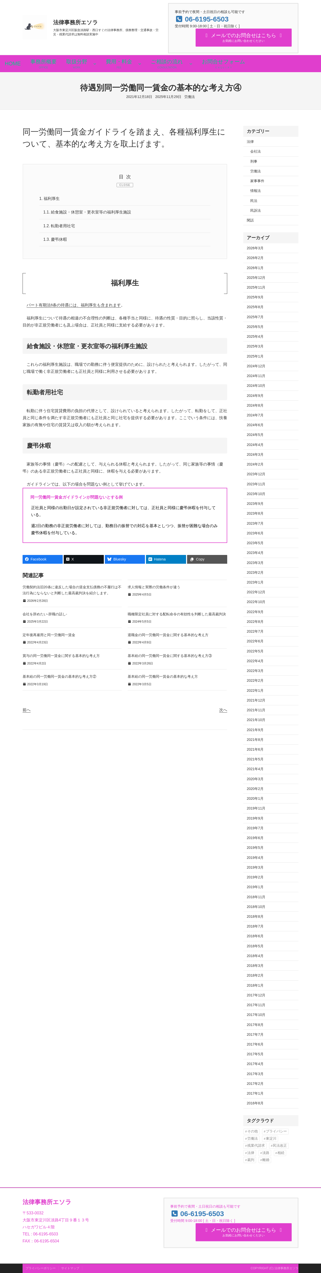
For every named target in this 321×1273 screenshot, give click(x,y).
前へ (27, 710)
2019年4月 (255, 858)
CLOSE (125, 185)
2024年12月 (256, 366)
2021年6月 (255, 749)
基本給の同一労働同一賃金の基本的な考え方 (163, 677)
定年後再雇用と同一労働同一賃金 (49, 635)
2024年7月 (255, 415)
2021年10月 (256, 720)
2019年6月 (255, 838)
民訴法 (255, 210)
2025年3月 (255, 346)
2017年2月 (255, 1084)
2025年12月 (256, 278)
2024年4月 (255, 445)
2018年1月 (255, 985)
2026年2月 (255, 258)
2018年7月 (255, 926)
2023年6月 (255, 533)
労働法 (189, 97)
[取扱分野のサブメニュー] (94, 63)
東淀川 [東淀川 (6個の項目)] (271, 1138)
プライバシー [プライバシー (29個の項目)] (276, 1131)
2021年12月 (256, 700)
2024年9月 (255, 396)
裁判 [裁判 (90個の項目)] (250, 1160)
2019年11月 (256, 808)
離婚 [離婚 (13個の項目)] (265, 1160)
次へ (223, 710)
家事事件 (257, 181)
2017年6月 (255, 1044)
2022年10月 (256, 602)
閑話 (250, 220)
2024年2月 (255, 464)
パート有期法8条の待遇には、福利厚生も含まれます (74, 306)
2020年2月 (255, 789)
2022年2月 (255, 680)
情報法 (255, 191)
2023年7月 (255, 523)
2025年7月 (255, 317)
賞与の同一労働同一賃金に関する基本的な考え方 (61, 656)
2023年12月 (256, 474)
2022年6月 (255, 641)
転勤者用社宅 (59, 226)
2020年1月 (255, 798)
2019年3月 (255, 867)
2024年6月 (255, 425)
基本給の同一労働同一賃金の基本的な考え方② (59, 677)
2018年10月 (256, 907)
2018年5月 (255, 946)
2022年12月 (256, 592)
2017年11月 (256, 1005)
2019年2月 (255, 877)
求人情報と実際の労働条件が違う (154, 588)
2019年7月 (255, 828)
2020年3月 (255, 779)
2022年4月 (255, 661)
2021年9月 (255, 730)
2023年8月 (255, 513)
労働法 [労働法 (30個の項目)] (252, 1138)
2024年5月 (255, 435)
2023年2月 (255, 572)
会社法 (255, 151)
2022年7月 (255, 631)
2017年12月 (256, 995)
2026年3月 (255, 248)
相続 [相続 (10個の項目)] (280, 1153)
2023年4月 (255, 553)
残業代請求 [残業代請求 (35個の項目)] (256, 1145)
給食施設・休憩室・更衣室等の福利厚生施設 (87, 212)
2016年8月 (255, 1103)
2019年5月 (255, 848)
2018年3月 (255, 966)
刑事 (253, 161)
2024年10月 (256, 386)
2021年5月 (255, 759)
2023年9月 (255, 504)
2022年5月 (255, 651)
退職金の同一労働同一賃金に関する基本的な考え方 (168, 635)
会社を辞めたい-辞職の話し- (45, 615)
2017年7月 (255, 1034)
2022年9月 (255, 612)
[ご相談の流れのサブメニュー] (190, 63)
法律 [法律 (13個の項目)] (250, 1153)
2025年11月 (256, 287)
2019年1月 (255, 887)
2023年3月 (255, 563)
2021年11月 (256, 710)
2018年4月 (255, 956)
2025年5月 (255, 327)
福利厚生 (49, 198)
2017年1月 (255, 1093)
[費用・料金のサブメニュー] (139, 63)
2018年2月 (255, 975)
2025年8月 (255, 307)
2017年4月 (255, 1064)
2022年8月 (255, 622)
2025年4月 (255, 336)
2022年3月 (255, 671)
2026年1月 (255, 268)
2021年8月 (255, 740)
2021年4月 (255, 769)
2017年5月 (255, 1054)
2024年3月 (255, 454)
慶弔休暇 (55, 240)
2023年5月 (255, 543)
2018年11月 (256, 897)
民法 (253, 201)
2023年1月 (255, 582)
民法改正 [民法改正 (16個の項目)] (280, 1145)
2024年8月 (255, 405)
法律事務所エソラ (75, 22)
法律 (250, 142)
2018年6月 (255, 936)
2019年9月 (255, 818)
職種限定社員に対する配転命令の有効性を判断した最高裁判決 (177, 615)
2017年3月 (255, 1074)
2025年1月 (255, 356)
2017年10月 (256, 1015)
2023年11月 (256, 484)
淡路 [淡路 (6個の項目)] (265, 1153)
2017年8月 (255, 1025)
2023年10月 (256, 494)
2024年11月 (256, 376)
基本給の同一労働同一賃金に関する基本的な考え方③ (170, 656)
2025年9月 (255, 297)
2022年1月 (255, 690)
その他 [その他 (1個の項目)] (252, 1131)
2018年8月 (255, 916)
